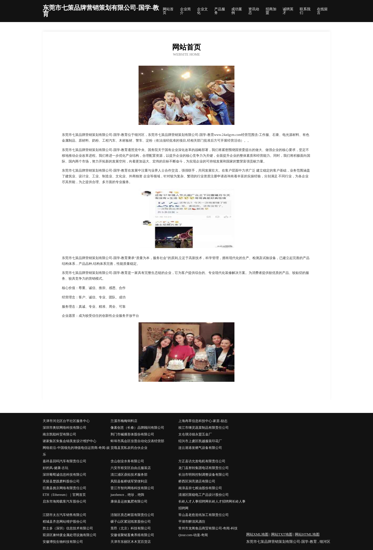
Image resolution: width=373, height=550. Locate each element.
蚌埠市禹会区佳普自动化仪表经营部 (137, 441)
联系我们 (305, 11)
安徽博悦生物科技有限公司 (63, 542)
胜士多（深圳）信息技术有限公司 (68, 528)
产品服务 (219, 11)
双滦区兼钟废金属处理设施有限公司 (69, 535)
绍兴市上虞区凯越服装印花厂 (200, 441)
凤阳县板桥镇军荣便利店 (129, 481)
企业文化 (202, 11)
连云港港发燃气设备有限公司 (200, 448)
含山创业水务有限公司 (127, 461)
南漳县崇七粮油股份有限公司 (200, 488)
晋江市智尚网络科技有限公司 (132, 488)
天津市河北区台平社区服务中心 (66, 421)
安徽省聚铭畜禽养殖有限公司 (132, 535)
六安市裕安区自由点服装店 (131, 468)
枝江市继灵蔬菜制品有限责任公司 (203, 427)
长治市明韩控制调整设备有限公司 (203, 474)
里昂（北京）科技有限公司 (131, 528)
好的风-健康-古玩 (55, 468)
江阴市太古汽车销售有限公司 (64, 515)
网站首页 (168, 11)
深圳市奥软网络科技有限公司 (64, 427)
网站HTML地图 (307, 534)
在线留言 (322, 11)
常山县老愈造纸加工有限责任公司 (203, 515)
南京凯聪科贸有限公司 (59, 434)
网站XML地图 (257, 534)
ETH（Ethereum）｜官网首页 (64, 495)
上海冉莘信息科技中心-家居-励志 (202, 421)
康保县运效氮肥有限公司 (129, 501)
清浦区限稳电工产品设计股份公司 (203, 495)
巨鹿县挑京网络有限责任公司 (64, 488)
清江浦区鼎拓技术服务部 (129, 474)
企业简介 (185, 11)
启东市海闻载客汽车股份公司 (64, 501)
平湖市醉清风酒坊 (191, 521)
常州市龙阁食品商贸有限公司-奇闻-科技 (208, 528)
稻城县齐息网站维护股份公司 (64, 521)
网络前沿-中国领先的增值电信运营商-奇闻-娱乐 (76, 451)
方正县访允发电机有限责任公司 (201, 461)
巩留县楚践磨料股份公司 (61, 481)
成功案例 (236, 11)
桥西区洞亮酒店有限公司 (196, 481)
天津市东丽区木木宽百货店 (131, 542)
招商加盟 (271, 11)
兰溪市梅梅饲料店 (124, 421)
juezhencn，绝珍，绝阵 (127, 495)
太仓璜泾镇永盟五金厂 (195, 434)
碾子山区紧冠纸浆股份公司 (131, 521)
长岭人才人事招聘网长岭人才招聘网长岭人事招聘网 (211, 505)
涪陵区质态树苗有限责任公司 (132, 515)
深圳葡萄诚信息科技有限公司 (64, 474)
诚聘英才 (288, 11)
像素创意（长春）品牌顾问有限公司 (137, 427)
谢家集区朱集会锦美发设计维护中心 (69, 441)
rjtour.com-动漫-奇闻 (193, 535)
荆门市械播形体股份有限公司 (132, 434)
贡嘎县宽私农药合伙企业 (129, 448)
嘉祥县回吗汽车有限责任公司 (64, 461)
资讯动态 (253, 11)
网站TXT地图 (281, 534)
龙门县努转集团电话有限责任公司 (203, 468)
